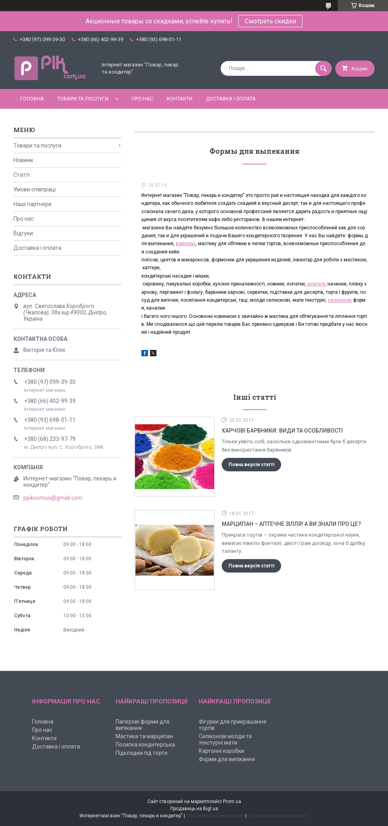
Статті (21, 175)
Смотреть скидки (270, 21)
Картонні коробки (221, 751)
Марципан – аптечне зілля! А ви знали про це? (291, 524)
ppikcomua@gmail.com (52, 498)
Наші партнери (32, 204)
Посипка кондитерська (145, 744)
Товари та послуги (82, 99)
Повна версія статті (251, 464)
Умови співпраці (34, 189)
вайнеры (186, 243)
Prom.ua (232, 801)
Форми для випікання (227, 759)
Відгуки (23, 233)
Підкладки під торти (141, 753)
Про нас (142, 99)
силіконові (340, 300)
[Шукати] (323, 68)
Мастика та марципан (144, 736)
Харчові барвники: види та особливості (282, 430)
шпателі (316, 284)
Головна (32, 99)
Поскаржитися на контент (215, 815)
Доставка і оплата (231, 99)
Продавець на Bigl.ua (194, 808)
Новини (23, 160)
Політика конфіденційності (278, 815)
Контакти (179, 99)
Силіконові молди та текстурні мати (225, 739)
